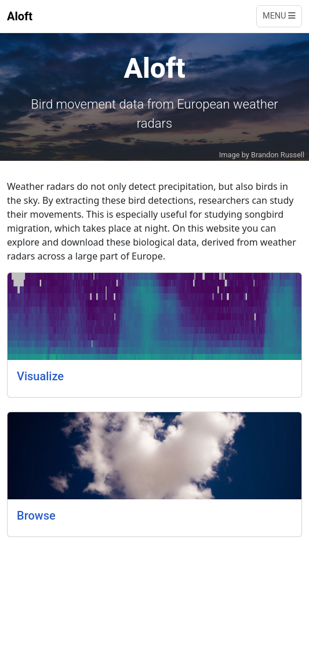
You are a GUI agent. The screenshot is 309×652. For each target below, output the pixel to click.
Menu (279, 16)
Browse (36, 516)
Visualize (40, 376)
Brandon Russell (277, 154)
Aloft (19, 16)
